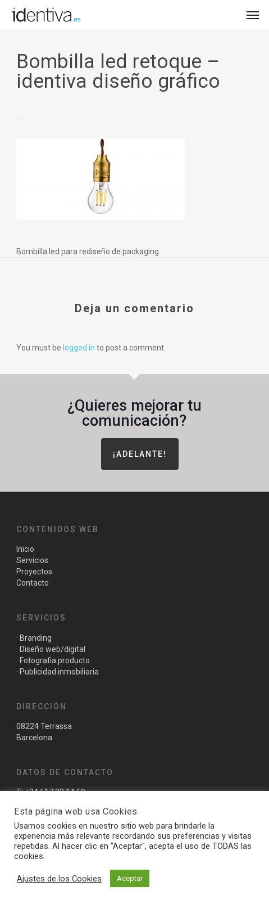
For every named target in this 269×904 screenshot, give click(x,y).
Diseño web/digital (51, 649)
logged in (79, 347)
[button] (253, 14)
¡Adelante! (140, 453)
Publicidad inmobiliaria (59, 671)
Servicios (32, 560)
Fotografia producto (55, 660)
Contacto (32, 582)
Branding (36, 637)
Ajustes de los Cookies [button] (59, 879)
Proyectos (34, 571)
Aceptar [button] (130, 878)
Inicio (25, 549)
